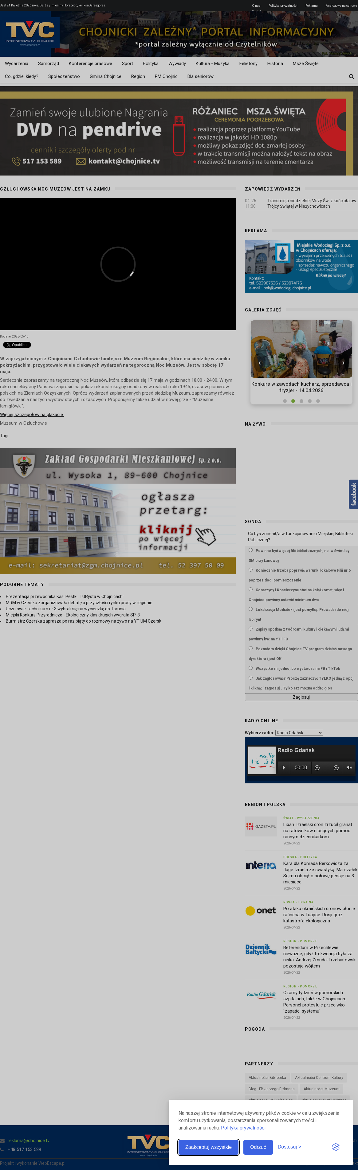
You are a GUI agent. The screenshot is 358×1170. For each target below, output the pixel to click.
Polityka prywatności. (243, 1128)
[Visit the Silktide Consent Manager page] (335, 1147)
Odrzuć (258, 1147)
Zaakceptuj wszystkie (208, 1147)
